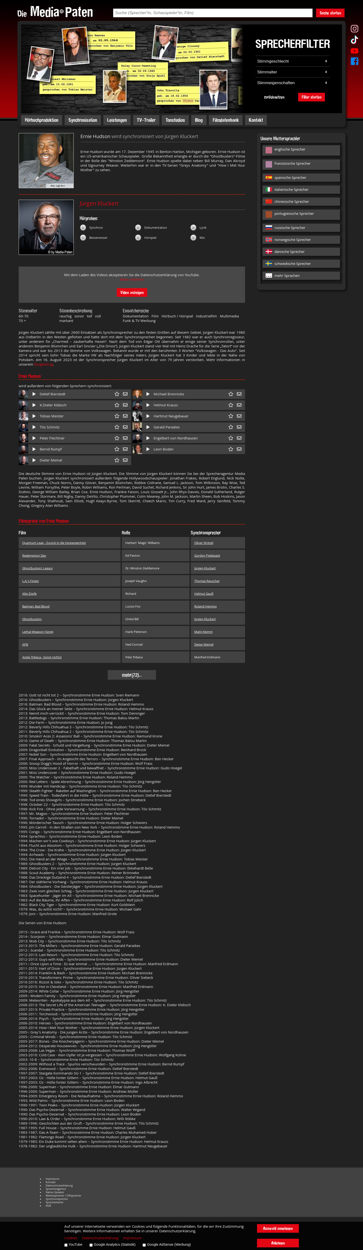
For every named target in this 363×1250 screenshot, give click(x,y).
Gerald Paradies (167, 427)
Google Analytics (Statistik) (114, 1244)
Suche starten (330, 13)
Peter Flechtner (52, 438)
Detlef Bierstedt (52, 394)
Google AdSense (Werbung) (169, 1244)
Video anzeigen (132, 292)
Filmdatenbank (226, 120)
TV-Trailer (146, 120)
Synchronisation (82, 120)
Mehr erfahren (132, 279)
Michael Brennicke (169, 394)
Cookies (70, 1238)
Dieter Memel (51, 460)
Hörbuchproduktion (41, 120)
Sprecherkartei (54, 1202)
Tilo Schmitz (50, 427)
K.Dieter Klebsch (53, 405)
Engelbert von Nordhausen (176, 438)
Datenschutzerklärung (59, 1185)
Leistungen (117, 120)
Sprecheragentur (56, 1189)
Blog (199, 120)
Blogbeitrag (43, 364)
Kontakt (256, 120)
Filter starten (311, 97)
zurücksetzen (274, 97)
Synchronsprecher (57, 1199)
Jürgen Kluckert (99, 203)
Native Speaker (55, 1192)
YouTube (76, 1244)
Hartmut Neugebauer (171, 416)
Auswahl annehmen (278, 1228)
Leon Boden (163, 449)
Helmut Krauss (166, 405)
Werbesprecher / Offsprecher (63, 1195)
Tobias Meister (52, 416)
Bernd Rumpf (51, 449)
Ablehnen (278, 1243)
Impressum (52, 1178)
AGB (48, 1205)
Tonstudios (175, 120)
